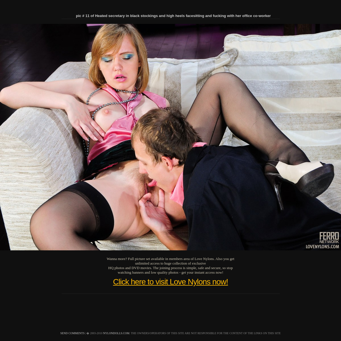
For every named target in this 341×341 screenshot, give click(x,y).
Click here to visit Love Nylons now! (170, 281)
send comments (72, 333)
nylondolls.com (116, 333)
